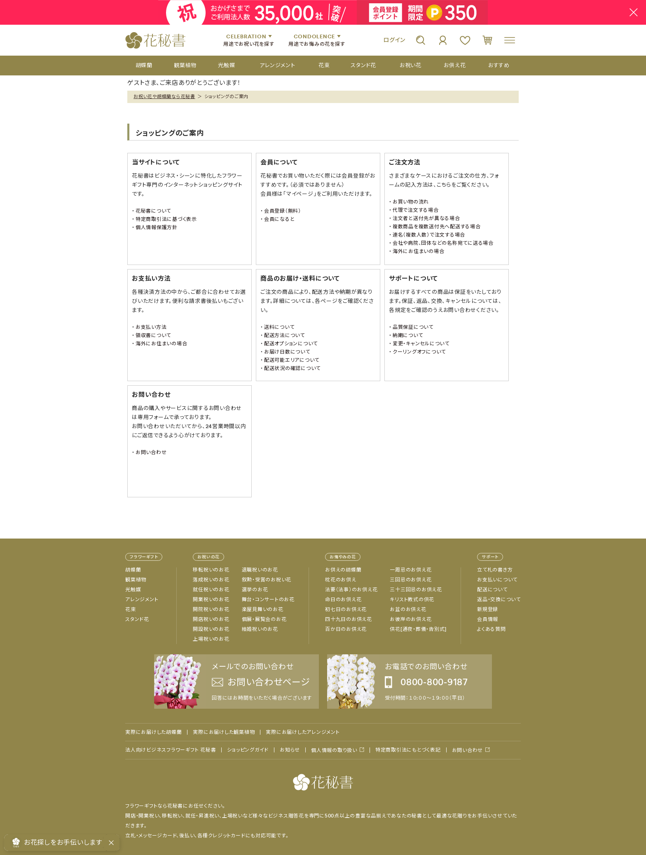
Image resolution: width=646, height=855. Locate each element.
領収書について (153, 335)
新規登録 (487, 609)
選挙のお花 (255, 589)
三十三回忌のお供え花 (416, 589)
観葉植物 (135, 579)
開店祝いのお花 (211, 619)
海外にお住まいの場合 (419, 251)
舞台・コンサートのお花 (268, 599)
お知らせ (290, 749)
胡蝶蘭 (133, 570)
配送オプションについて (291, 343)
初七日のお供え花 (346, 609)
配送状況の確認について (292, 368)
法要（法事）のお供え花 (351, 589)
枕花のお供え (340, 579)
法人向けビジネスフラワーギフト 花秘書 (170, 749)
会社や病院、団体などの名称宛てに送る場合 (443, 243)
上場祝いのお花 (211, 639)
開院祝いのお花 (211, 609)
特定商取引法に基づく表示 (166, 219)
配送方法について (284, 335)
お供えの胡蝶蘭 (343, 570)
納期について (408, 335)
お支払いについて (497, 579)
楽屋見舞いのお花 (262, 609)
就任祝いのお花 (211, 589)
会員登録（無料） (282, 211)
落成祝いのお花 (211, 579)
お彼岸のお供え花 (410, 619)
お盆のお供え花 (408, 609)
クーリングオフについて (419, 352)
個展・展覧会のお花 (264, 619)
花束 (130, 609)
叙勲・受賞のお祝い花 (267, 579)
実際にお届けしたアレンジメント (302, 732)
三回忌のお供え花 (410, 579)
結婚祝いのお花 (260, 629)
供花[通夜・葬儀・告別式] (418, 629)
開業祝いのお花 (211, 599)
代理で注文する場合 (416, 210)
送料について (279, 327)
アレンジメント (141, 599)
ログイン (394, 40)
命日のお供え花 (343, 599)
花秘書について (153, 211)
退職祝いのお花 (260, 570)
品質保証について (413, 327)
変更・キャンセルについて (421, 343)
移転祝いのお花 (211, 570)
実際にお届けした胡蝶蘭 (153, 732)
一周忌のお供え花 (410, 570)
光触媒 (133, 589)
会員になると (279, 219)
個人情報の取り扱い (334, 750)
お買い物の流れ (411, 202)
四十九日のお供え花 (348, 619)
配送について (492, 589)
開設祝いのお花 (211, 629)
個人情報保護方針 (157, 227)
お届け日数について (287, 352)
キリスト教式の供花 (412, 599)
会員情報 (487, 619)
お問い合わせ (151, 452)
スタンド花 (137, 619)
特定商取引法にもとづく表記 (408, 749)
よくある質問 (491, 629)
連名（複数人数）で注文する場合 (429, 235)
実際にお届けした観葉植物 (224, 732)
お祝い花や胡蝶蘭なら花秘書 (164, 96)
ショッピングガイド (248, 749)
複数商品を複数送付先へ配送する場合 (437, 226)
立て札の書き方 (495, 570)
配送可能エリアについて (291, 360)
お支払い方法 (151, 327)
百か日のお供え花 (346, 629)
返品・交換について (499, 599)
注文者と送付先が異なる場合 (426, 218)
